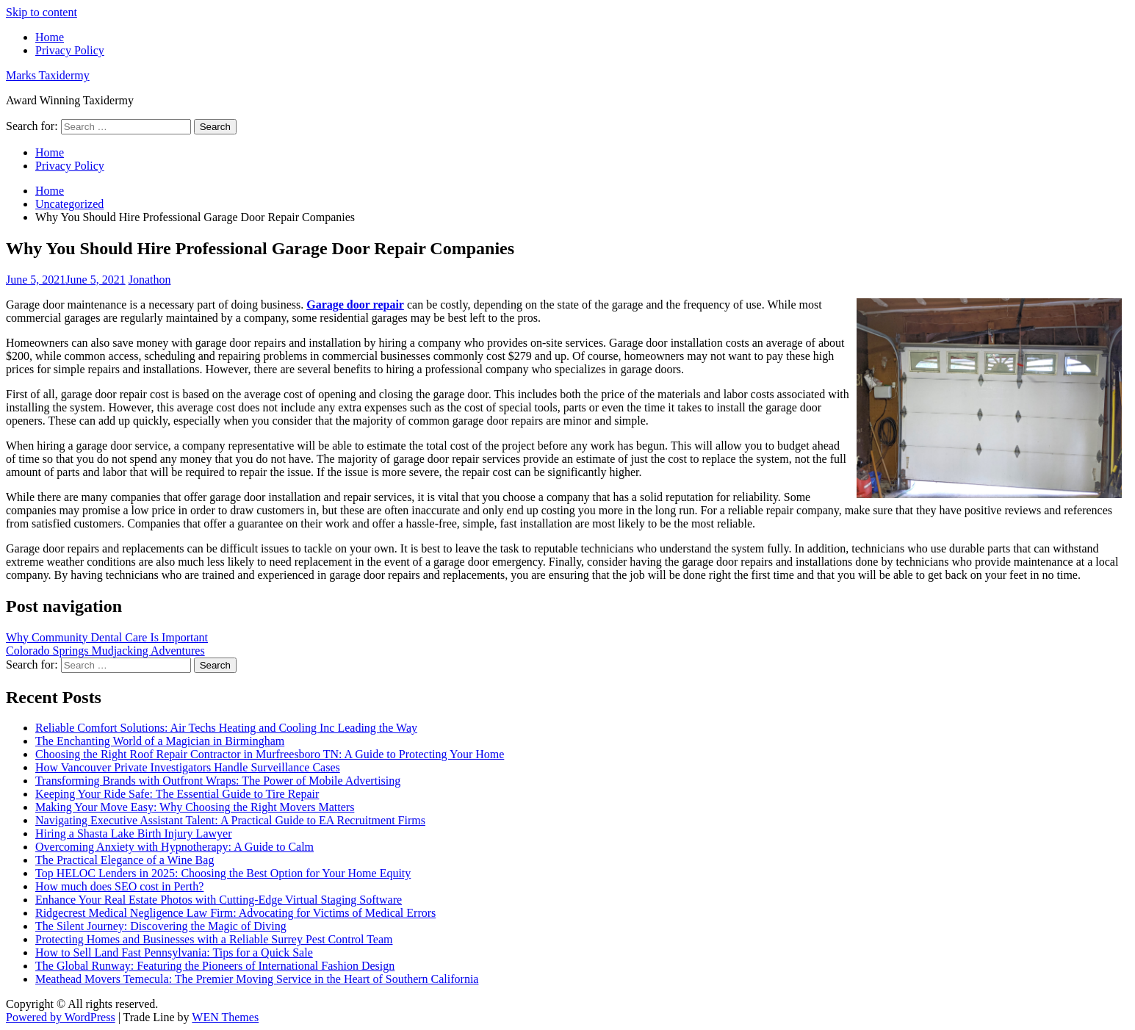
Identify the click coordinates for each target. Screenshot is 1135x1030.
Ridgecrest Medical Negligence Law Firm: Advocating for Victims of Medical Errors (235, 913)
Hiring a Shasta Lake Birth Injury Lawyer (133, 833)
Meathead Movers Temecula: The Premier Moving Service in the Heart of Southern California (256, 979)
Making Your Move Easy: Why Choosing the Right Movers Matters (194, 807)
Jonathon (150, 279)
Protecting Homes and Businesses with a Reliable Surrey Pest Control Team (214, 939)
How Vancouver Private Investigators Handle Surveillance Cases (187, 767)
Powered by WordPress (60, 1017)
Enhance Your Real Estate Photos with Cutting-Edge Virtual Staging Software (218, 899)
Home (49, 37)
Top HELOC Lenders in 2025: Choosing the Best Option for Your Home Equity (223, 873)
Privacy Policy (69, 50)
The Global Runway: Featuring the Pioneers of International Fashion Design (214, 965)
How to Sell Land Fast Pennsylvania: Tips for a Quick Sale (174, 952)
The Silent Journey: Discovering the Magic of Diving (161, 926)
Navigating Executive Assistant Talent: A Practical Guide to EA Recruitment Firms (230, 820)
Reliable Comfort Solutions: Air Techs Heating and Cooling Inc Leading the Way (226, 727)
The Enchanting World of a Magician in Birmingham (159, 741)
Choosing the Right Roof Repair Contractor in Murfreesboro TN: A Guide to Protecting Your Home (269, 754)
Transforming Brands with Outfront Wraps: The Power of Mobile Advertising (217, 780)
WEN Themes (225, 1017)
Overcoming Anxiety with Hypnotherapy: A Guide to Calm (174, 846)
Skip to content (41, 12)
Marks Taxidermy (48, 75)
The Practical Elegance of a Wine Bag (124, 860)
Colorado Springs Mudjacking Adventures (105, 650)
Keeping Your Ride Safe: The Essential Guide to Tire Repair (177, 794)
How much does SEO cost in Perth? (119, 886)
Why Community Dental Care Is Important (107, 637)
